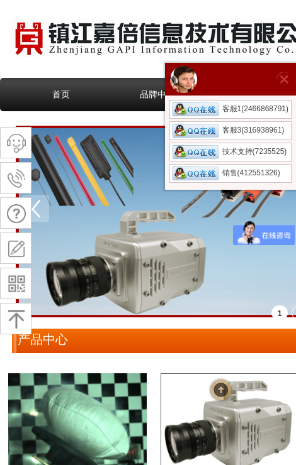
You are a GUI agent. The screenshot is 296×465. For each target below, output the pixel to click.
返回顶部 (221, 389)
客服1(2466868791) (230, 108)
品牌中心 (157, 94)
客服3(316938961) (229, 130)
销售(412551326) (226, 172)
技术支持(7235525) (230, 151)
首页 (61, 94)
